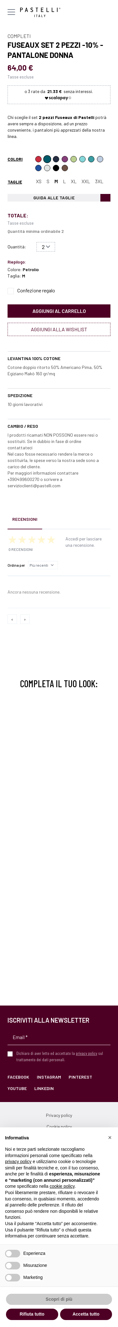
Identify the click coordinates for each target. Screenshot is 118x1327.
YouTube (17, 1088)
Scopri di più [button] (59, 1299)
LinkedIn (44, 1088)
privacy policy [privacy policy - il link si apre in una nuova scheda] (18, 1161)
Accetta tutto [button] (85, 1314)
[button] (110, 1137)
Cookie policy (59, 1126)
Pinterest (80, 1077)
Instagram (49, 1077)
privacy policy (86, 1053)
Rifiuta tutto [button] (32, 1314)
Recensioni (24, 519)
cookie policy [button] (62, 1186)
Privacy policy (59, 1115)
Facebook (18, 1077)
